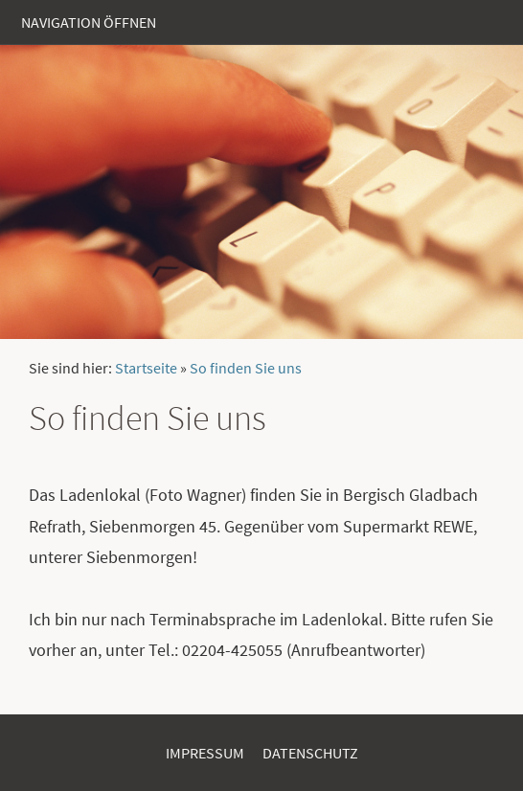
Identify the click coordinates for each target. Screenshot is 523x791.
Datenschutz (310, 752)
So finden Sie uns (246, 367)
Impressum (205, 752)
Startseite (146, 367)
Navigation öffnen (88, 22)
